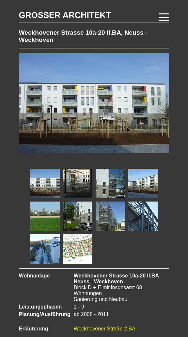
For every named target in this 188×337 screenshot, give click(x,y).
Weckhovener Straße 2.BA (104, 328)
